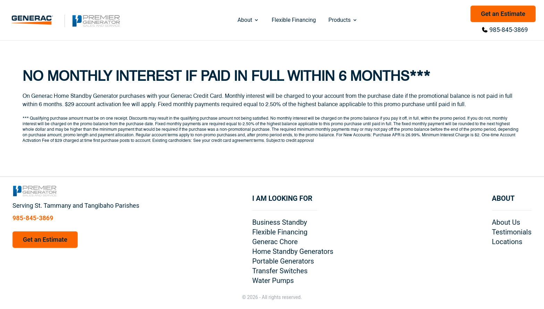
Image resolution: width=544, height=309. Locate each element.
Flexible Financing (294, 20)
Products (343, 20)
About (248, 20)
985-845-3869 (509, 29)
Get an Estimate (503, 13)
